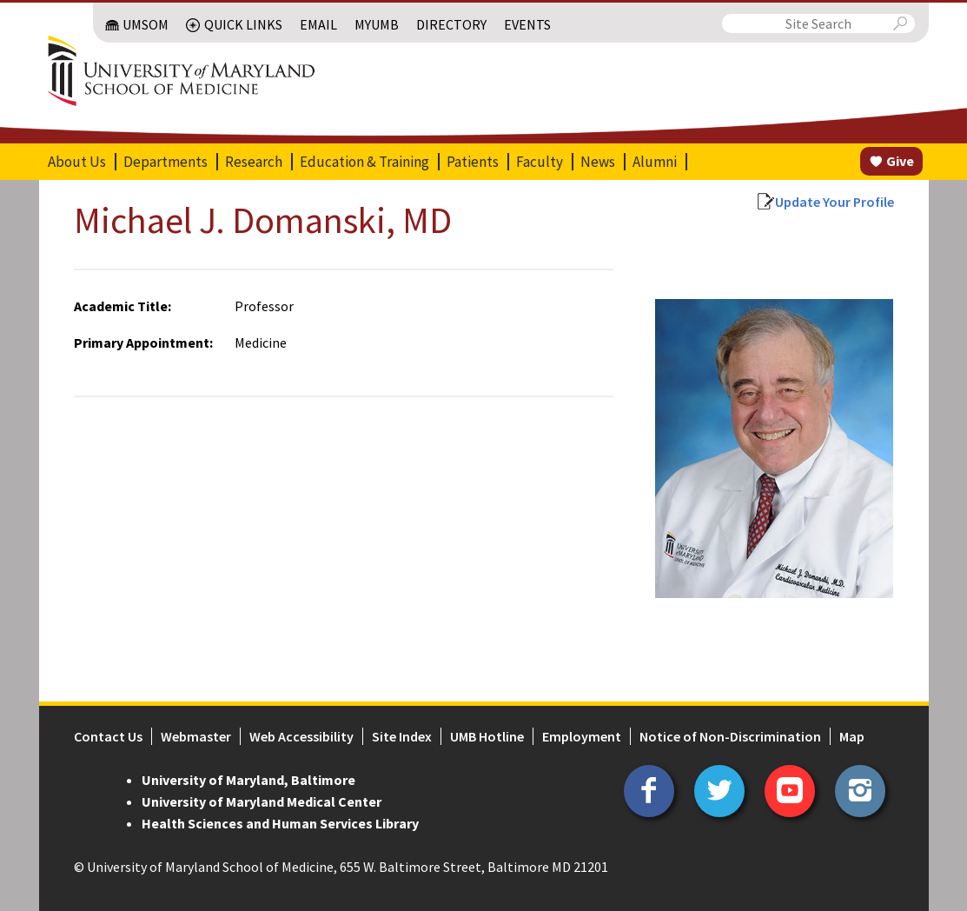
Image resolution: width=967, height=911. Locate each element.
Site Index (402, 736)
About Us (77, 161)
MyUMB (376, 24)
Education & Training (364, 161)
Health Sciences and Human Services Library (280, 823)
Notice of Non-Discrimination (730, 736)
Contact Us (108, 736)
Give (900, 161)
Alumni (655, 161)
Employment (581, 736)
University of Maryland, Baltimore (248, 779)
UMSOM (146, 24)
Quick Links (243, 24)
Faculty (539, 161)
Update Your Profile (834, 201)
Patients (473, 161)
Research (253, 161)
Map (851, 736)
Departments (165, 161)
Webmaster (196, 736)
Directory (451, 24)
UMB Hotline (487, 736)
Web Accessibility (301, 736)
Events (527, 24)
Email (318, 24)
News (597, 161)
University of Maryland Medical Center (261, 801)
